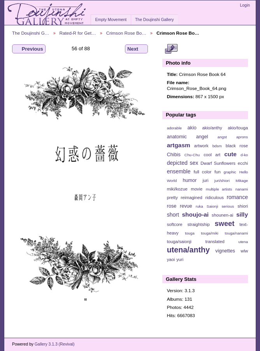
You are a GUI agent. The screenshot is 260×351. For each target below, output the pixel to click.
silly (242, 214)
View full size (171, 49)
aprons (242, 137)
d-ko (244, 155)
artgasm (178, 145)
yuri (179, 259)
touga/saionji (179, 241)
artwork (201, 145)
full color (202, 171)
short (173, 215)
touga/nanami (236, 233)
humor (190, 180)
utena (243, 242)
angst (222, 137)
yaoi (171, 259)
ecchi (243, 163)
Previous (28, 49)
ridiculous (214, 197)
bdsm (217, 146)
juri (206, 180)
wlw (244, 251)
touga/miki (209, 233)
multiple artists (219, 189)
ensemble (179, 171)
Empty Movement (110, 20)
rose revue (179, 206)
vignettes (225, 251)
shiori (242, 206)
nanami (241, 189)
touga (190, 233)
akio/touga (238, 127)
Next (136, 49)
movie (196, 189)
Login (245, 5)
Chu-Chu (192, 155)
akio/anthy (212, 127)
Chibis (174, 154)
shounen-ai (223, 215)
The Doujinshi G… (30, 32)
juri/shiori (222, 180)
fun (217, 171)
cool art (212, 154)
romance (237, 197)
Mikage (241, 180)
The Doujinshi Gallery (154, 20)
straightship (198, 224)
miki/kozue (177, 189)
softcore (175, 224)
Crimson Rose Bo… (126, 32)
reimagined (191, 197)
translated (214, 241)
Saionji (212, 206)
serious (227, 206)
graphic (230, 172)
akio (192, 128)
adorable (174, 128)
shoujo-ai (195, 214)
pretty (172, 197)
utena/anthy (188, 249)
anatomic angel (187, 136)
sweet (225, 223)
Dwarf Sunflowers (217, 163)
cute (230, 154)
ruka (199, 206)
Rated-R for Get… (78, 32)
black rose (237, 145)
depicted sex (183, 163)
